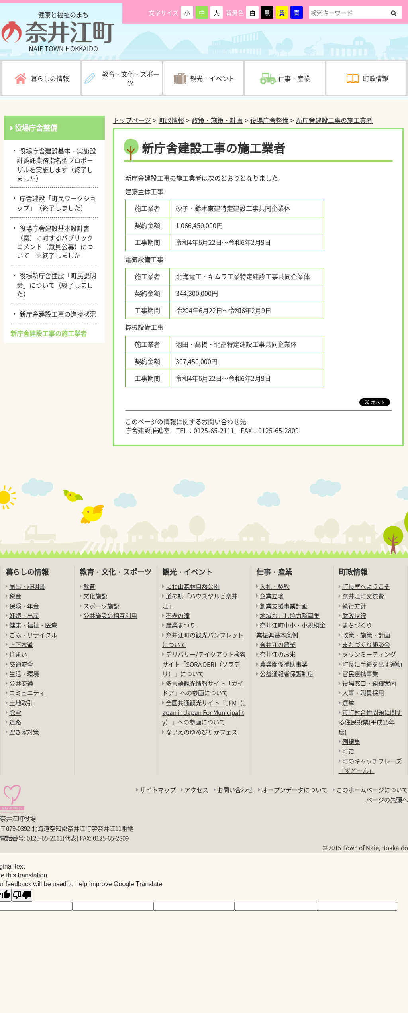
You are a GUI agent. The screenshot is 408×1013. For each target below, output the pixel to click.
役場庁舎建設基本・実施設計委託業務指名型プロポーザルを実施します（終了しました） (56, 164)
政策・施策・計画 (217, 120)
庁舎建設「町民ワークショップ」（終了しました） (56, 202)
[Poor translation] (22, 895)
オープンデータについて (295, 789)
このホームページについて (372, 789)
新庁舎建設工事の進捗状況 (56, 313)
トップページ (132, 120)
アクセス (196, 789)
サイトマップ (158, 789)
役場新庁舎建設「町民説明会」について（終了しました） (56, 284)
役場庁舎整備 (269, 120)
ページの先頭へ (387, 799)
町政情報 (171, 120)
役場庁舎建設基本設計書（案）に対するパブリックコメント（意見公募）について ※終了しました (55, 241)
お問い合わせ (235, 789)
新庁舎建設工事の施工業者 (334, 120)
